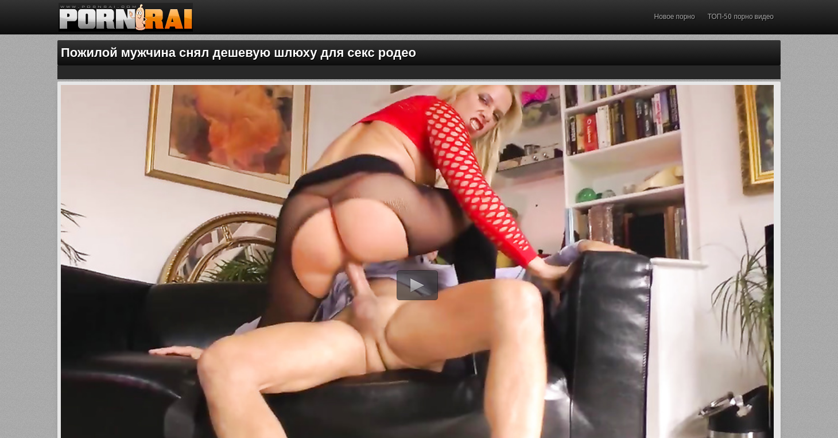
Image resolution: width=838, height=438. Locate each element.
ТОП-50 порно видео (741, 17)
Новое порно (674, 17)
